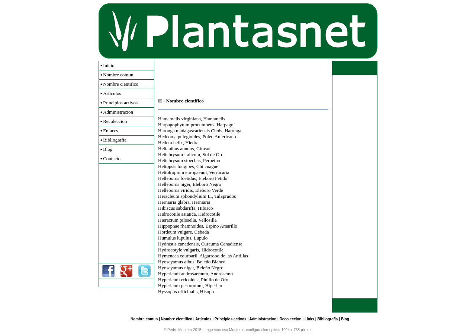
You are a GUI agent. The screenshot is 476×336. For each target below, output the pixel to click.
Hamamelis (214, 118)
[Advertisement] (126, 213)
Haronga (233, 130)
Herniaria (201, 202)
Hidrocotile (209, 214)
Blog (107, 149)
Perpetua (211, 160)
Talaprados (225, 196)
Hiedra (191, 142)
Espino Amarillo (221, 226)
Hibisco (205, 208)
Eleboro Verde (209, 190)
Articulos (112, 93)
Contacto (111, 158)
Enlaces (110, 130)
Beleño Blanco (211, 261)
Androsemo (221, 273)
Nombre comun (118, 74)
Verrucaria (219, 172)
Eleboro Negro (207, 184)
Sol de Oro (213, 154)
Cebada (201, 232)
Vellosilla (207, 220)
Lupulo (201, 238)
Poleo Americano (219, 136)
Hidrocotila (212, 250)
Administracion (118, 112)
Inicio (108, 65)
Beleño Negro (209, 267)
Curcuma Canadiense (221, 244)
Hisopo (207, 291)
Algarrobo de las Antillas (224, 256)
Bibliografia (114, 140)
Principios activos (120, 102)
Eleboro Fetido (213, 178)
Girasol (203, 148)
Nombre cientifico (120, 84)
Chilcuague (207, 166)
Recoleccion (115, 121)
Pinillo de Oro (214, 279)
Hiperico (213, 285)
